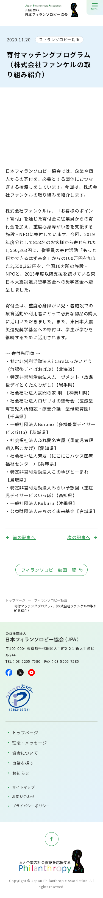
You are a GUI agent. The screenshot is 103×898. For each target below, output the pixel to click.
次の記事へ (78, 537)
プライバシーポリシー (31, 805)
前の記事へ (24, 537)
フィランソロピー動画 (59, 39)
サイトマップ (23, 787)
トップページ (15, 600)
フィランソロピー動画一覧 (49, 569)
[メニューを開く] (94, 6)
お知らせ (20, 773)
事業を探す (23, 763)
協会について (25, 753)
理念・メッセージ (29, 743)
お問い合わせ (23, 796)
